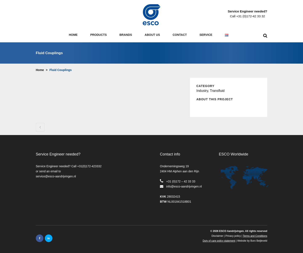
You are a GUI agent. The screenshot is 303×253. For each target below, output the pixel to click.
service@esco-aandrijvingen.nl (56, 176)
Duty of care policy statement (219, 240)
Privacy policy (233, 235)
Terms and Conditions (255, 235)
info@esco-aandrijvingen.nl (184, 186)
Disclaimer (217, 235)
